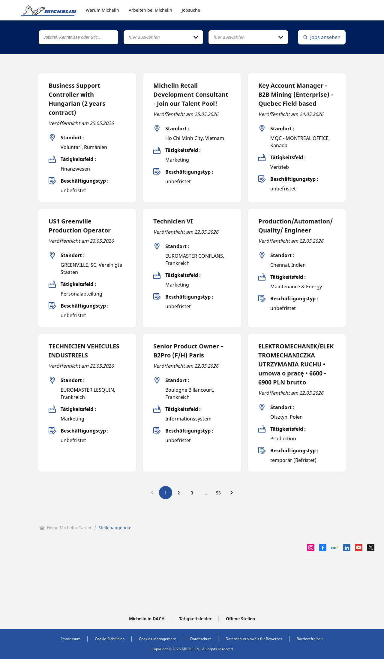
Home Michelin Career (66, 527)
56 (218, 493)
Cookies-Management (157, 638)
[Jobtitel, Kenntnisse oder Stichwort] (78, 37)
